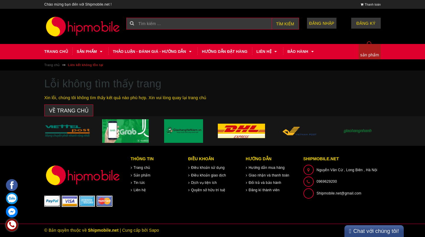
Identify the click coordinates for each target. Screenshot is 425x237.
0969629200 (327, 181)
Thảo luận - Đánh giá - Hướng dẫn (153, 52)
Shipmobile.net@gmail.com (339, 193)
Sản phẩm (90, 52)
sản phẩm (369, 55)
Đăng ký (366, 23)
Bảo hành (301, 52)
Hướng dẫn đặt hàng (224, 51)
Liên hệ (267, 52)
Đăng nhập (321, 23)
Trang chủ (56, 51)
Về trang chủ (69, 111)
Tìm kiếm (285, 24)
